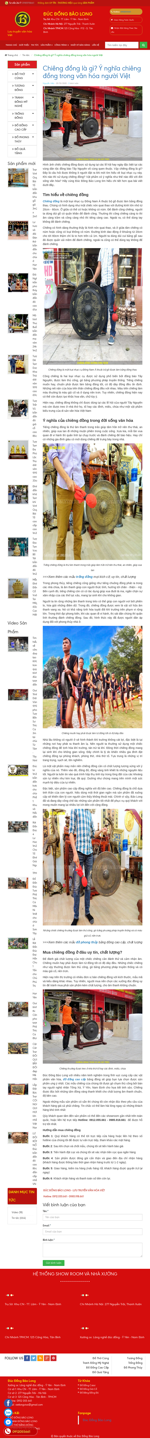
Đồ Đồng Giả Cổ (89, 1389)
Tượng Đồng (18, 88)
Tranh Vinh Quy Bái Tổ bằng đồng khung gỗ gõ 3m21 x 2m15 (36, 193)
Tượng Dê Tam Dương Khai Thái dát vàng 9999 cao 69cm (36, 376)
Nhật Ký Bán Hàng (80, 45)
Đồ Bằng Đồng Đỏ (90, 1393)
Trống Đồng (18, 115)
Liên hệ (95, 45)
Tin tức (35, 45)
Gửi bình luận (53, 1262)
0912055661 (126, 11)
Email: (47, 1225)
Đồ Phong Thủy (20, 139)
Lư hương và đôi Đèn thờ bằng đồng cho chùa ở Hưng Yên (36, 245)
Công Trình (61, 45)
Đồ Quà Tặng (18, 151)
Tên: (46, 1211)
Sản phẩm (47, 45)
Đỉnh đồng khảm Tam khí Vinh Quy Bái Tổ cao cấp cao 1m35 (36, 510)
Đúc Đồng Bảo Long (97, 1420)
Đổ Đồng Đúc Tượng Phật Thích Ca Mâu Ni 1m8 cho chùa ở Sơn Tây (36, 906)
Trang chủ (11, 45)
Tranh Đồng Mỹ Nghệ (20, 102)
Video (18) (17, 1212)
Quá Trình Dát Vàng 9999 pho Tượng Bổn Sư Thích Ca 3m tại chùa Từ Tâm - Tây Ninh (36, 725)
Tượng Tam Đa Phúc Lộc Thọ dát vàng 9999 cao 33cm (36, 461)
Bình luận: (49, 1239)
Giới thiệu (24, 45)
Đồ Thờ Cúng (18, 76)
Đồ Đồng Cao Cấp (20, 127)
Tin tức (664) (19, 1218)
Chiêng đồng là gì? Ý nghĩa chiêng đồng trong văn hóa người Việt (92, 72)
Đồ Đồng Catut (88, 1385)
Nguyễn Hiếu (48, 83)
